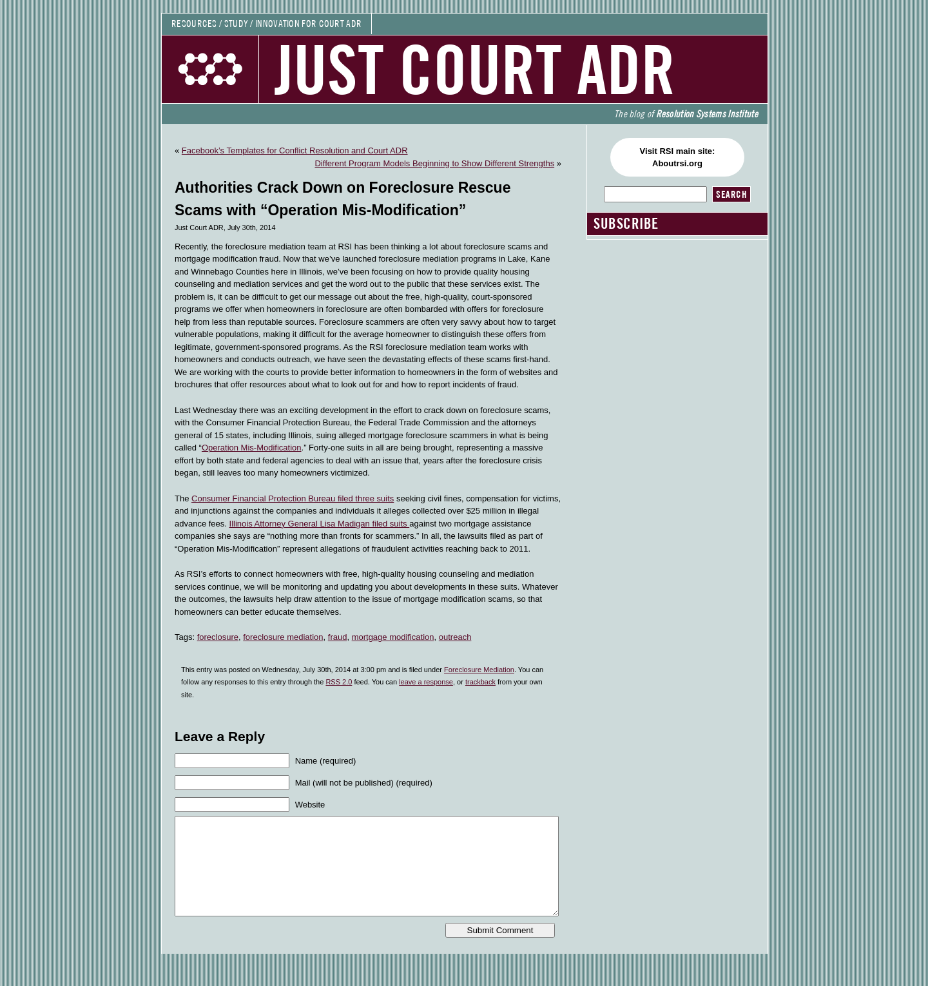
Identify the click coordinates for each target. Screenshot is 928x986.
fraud (337, 637)
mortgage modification (393, 637)
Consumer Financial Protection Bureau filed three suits (292, 498)
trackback (480, 682)
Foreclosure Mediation (479, 669)
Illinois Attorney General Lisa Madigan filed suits (319, 523)
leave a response (426, 682)
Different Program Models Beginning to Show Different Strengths (434, 163)
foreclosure (217, 637)
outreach (455, 637)
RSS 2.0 (338, 682)
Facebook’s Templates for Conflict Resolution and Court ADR (295, 150)
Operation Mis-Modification (252, 447)
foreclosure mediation (283, 637)
